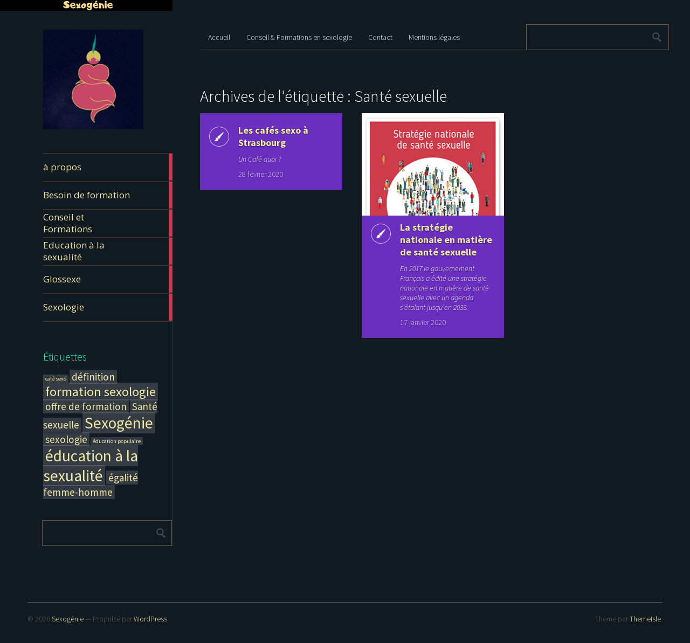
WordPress (150, 619)
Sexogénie (68, 619)
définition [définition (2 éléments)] (93, 376)
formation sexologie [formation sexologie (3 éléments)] (100, 391)
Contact (380, 37)
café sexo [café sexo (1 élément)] (55, 378)
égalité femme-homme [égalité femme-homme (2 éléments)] (90, 485)
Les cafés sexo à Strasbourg (273, 136)
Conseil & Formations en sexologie (299, 37)
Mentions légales (434, 37)
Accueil (219, 37)
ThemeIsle (645, 619)
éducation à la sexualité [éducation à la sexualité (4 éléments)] (90, 466)
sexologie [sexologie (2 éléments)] (66, 439)
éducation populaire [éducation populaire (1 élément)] (117, 441)
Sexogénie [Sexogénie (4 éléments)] (119, 423)
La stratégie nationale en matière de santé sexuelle (446, 239)
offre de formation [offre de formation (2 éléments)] (86, 406)
